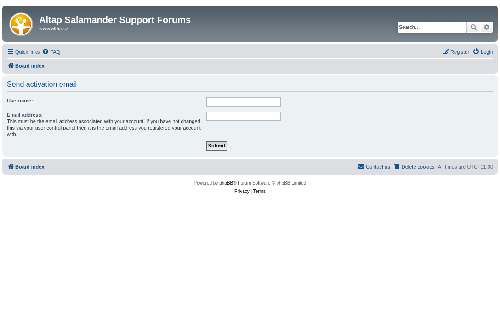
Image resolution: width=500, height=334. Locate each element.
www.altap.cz (53, 28)
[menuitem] (51, 51)
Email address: (25, 115)
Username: (20, 100)
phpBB (226, 183)
